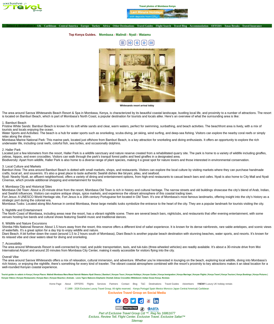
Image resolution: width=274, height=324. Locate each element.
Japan (176, 288)
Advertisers (188, 284)
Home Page (55, 284)
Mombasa (106, 34)
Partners (113, 284)
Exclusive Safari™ (173, 316)
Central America (68, 25)
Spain (152, 288)
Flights (90, 284)
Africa (106, 25)
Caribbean (50, 25)
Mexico (159, 288)
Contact (125, 284)
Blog (135, 284)
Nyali (132, 34)
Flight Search (163, 25)
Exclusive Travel (148, 316)
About (68, 284)
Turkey (96, 25)
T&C (143, 284)
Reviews (166, 278)
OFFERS (216, 25)
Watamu (145, 34)
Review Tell (108, 316)
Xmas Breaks (231, 25)
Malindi (121, 34)
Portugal (144, 288)
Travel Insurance (252, 25)
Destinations (155, 284)
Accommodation (199, 25)
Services (101, 284)
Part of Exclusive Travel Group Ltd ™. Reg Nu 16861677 (137, 313)
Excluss (94, 316)
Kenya (136, 288)
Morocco (168, 288)
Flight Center (126, 316)
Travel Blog (180, 25)
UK (39, 25)
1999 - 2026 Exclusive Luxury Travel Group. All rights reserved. (99, 288)
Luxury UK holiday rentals (214, 284)
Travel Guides (145, 25)
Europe (85, 25)
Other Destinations (123, 25)
